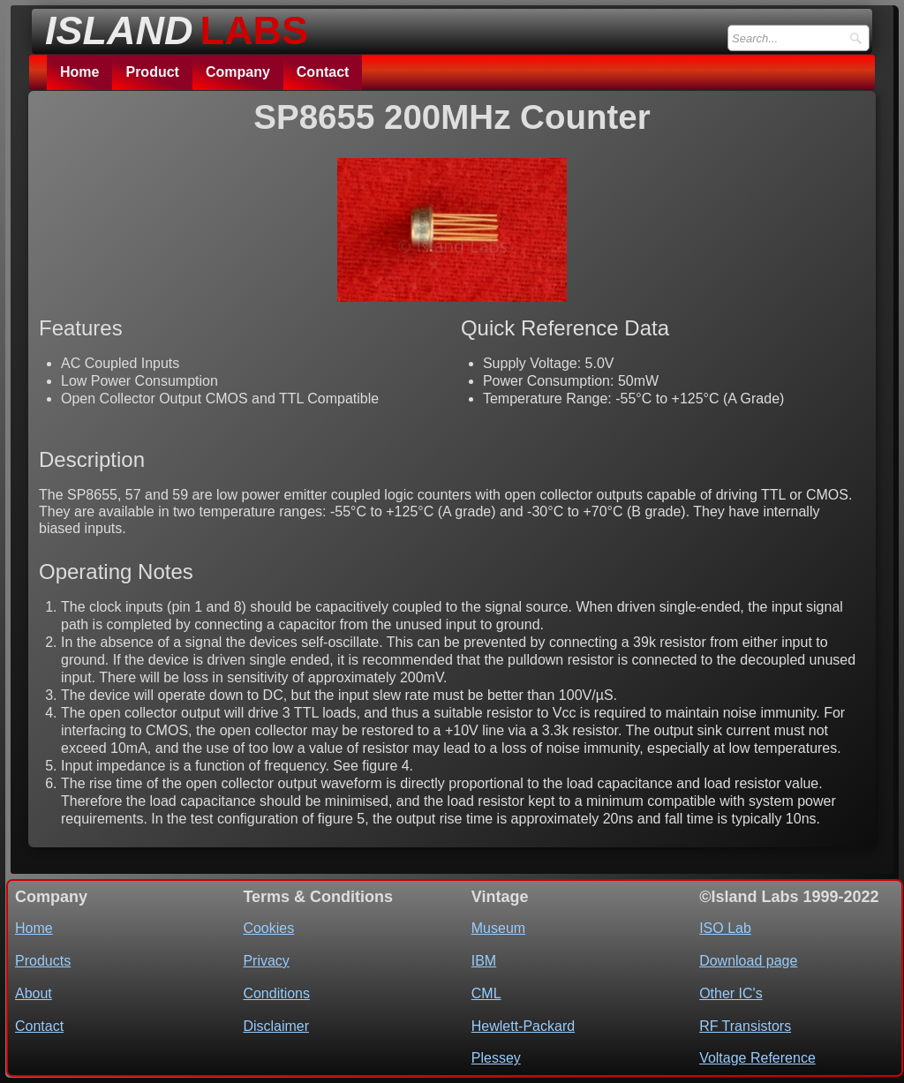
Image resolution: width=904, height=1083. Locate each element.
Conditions (276, 993)
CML (486, 993)
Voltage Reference (757, 1057)
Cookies (268, 928)
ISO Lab (725, 928)
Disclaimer (276, 1026)
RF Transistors (745, 1026)
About (33, 993)
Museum (498, 928)
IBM (483, 960)
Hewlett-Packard (523, 1026)
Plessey (496, 1057)
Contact (323, 71)
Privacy (266, 960)
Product (151, 71)
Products (43, 960)
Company (238, 71)
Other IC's (731, 993)
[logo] (171, 25)
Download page (748, 960)
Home (79, 71)
